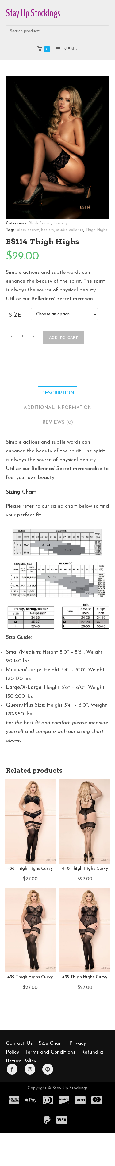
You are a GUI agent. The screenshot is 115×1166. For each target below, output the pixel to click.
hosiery (47, 230)
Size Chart (51, 1043)
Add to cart (63, 338)
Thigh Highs (96, 230)
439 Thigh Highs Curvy (30, 977)
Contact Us (19, 1043)
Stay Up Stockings (33, 13)
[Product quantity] (22, 336)
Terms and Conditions (50, 1052)
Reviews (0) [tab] (57, 422)
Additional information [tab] (58, 408)
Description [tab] (57, 393)
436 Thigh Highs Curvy (30, 868)
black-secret (28, 230)
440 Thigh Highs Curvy (85, 868)
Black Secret (40, 223)
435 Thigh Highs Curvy (84, 977)
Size (15, 315)
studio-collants (69, 230)
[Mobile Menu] (65, 48)
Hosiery (60, 223)
